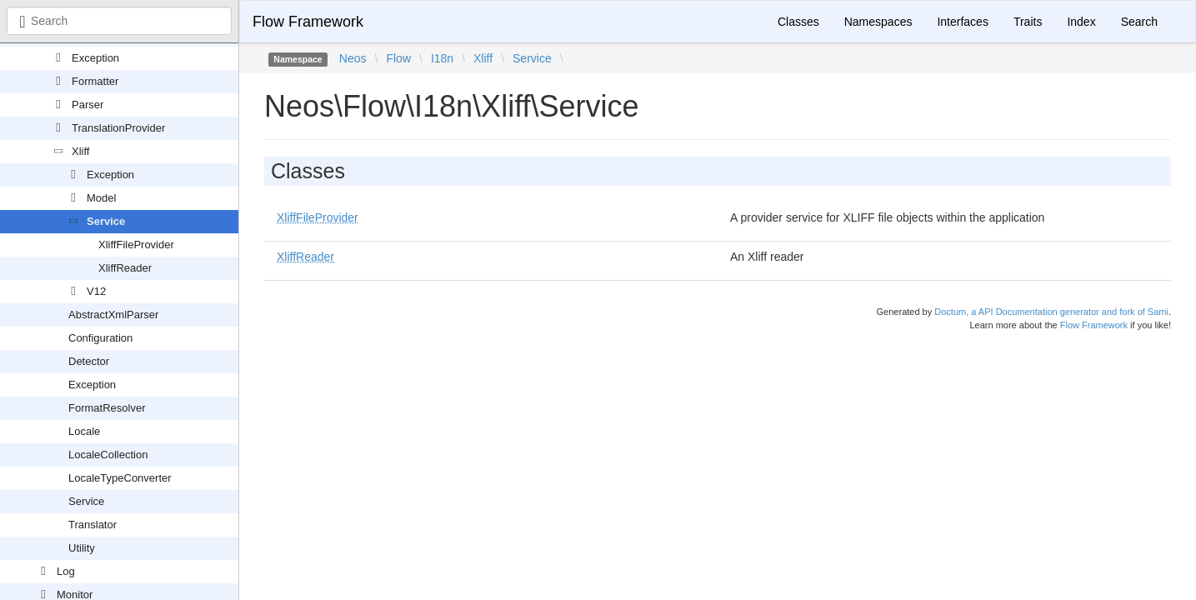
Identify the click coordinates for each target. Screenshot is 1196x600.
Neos (353, 58)
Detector (88, 361)
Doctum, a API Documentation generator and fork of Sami (1051, 312)
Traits (1027, 21)
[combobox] (119, 21)
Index (1081, 21)
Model (101, 198)
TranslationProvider (118, 128)
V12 (96, 291)
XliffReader (125, 268)
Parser (87, 104)
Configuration (100, 338)
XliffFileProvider (136, 244)
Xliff (80, 151)
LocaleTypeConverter (120, 478)
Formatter (95, 81)
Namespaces (878, 21)
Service (106, 221)
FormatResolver (106, 408)
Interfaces (962, 21)
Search (1139, 21)
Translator (92, 524)
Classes (798, 21)
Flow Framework (308, 21)
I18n (442, 58)
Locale (84, 431)
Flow (398, 58)
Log (66, 571)
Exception (95, 58)
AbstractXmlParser (113, 314)
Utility (81, 548)
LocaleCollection (108, 454)
